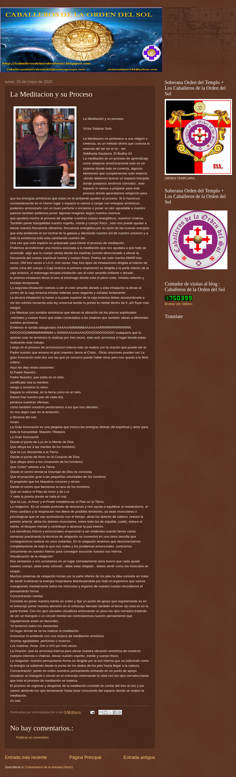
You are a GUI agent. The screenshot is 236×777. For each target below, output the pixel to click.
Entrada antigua (139, 757)
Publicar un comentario (32, 737)
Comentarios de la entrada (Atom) (49, 767)
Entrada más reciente (26, 757)
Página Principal (85, 757)
